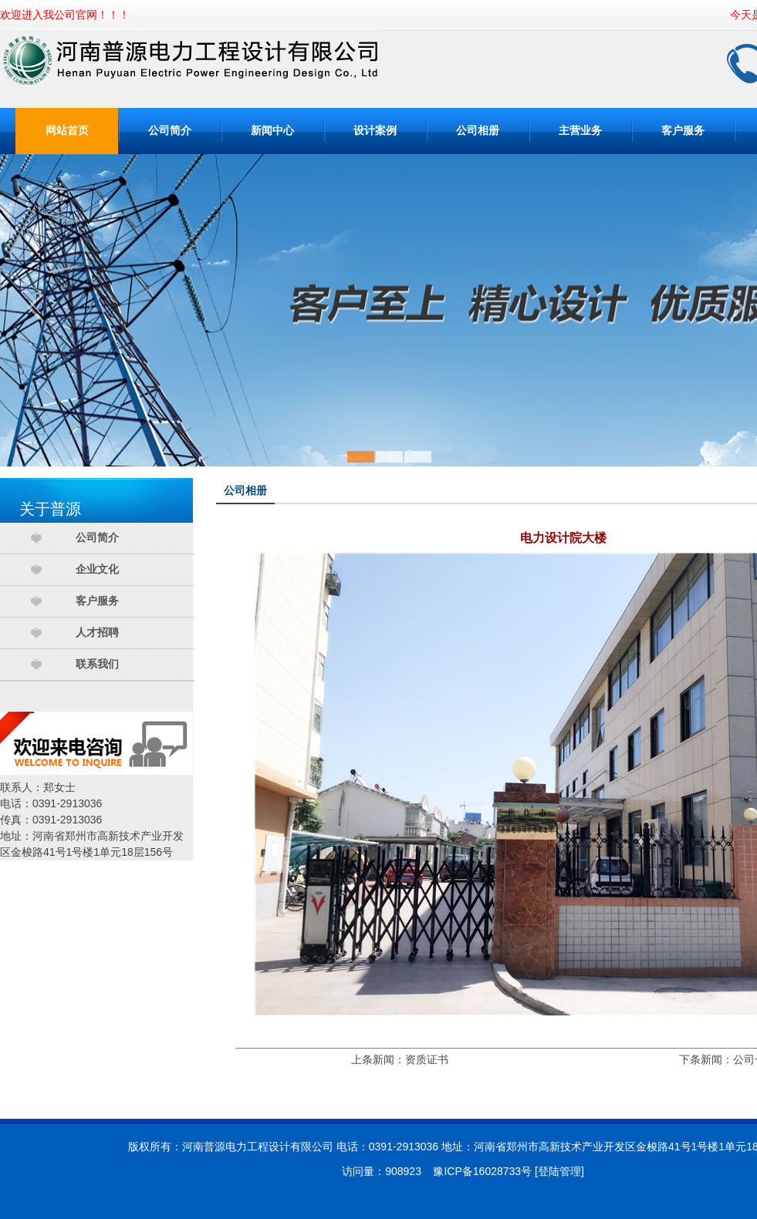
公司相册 (477, 130)
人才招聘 (97, 632)
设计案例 (375, 130)
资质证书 (426, 1059)
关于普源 (50, 508)
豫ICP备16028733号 (482, 1171)
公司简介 (169, 130)
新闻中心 (272, 130)
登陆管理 (559, 1171)
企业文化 (97, 569)
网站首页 (67, 130)
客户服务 (683, 130)
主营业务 (580, 130)
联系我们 (97, 664)
